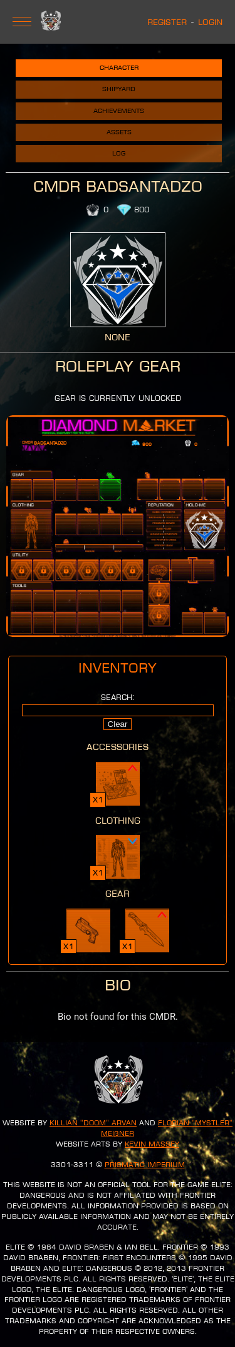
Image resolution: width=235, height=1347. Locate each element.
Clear (118, 724)
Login (210, 22)
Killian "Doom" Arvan (93, 1122)
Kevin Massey (152, 1144)
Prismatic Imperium (145, 1164)
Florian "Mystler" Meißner (166, 1128)
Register (167, 22)
